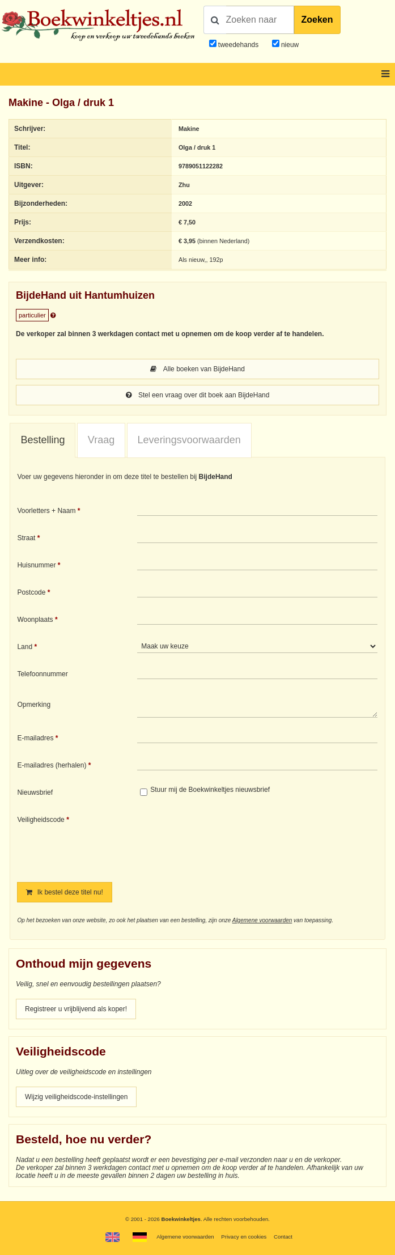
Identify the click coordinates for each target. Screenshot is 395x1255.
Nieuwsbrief (35, 792)
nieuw (289, 45)
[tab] (42, 440)
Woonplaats (35, 620)
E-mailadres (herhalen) (51, 765)
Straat (26, 538)
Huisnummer (36, 565)
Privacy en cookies (243, 1236)
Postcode (31, 592)
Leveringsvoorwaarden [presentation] (189, 440)
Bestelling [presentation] (42, 440)
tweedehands (238, 45)
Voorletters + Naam (46, 511)
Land (24, 647)
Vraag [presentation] (101, 440)
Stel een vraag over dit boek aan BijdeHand (198, 395)
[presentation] (232, 841)
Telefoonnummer (42, 674)
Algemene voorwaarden (262, 920)
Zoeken (317, 19)
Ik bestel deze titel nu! (64, 892)
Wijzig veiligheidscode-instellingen (76, 1097)
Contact (283, 1236)
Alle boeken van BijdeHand (197, 369)
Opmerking (33, 705)
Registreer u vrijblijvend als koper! (76, 1009)
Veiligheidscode (40, 820)
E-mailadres (35, 738)
